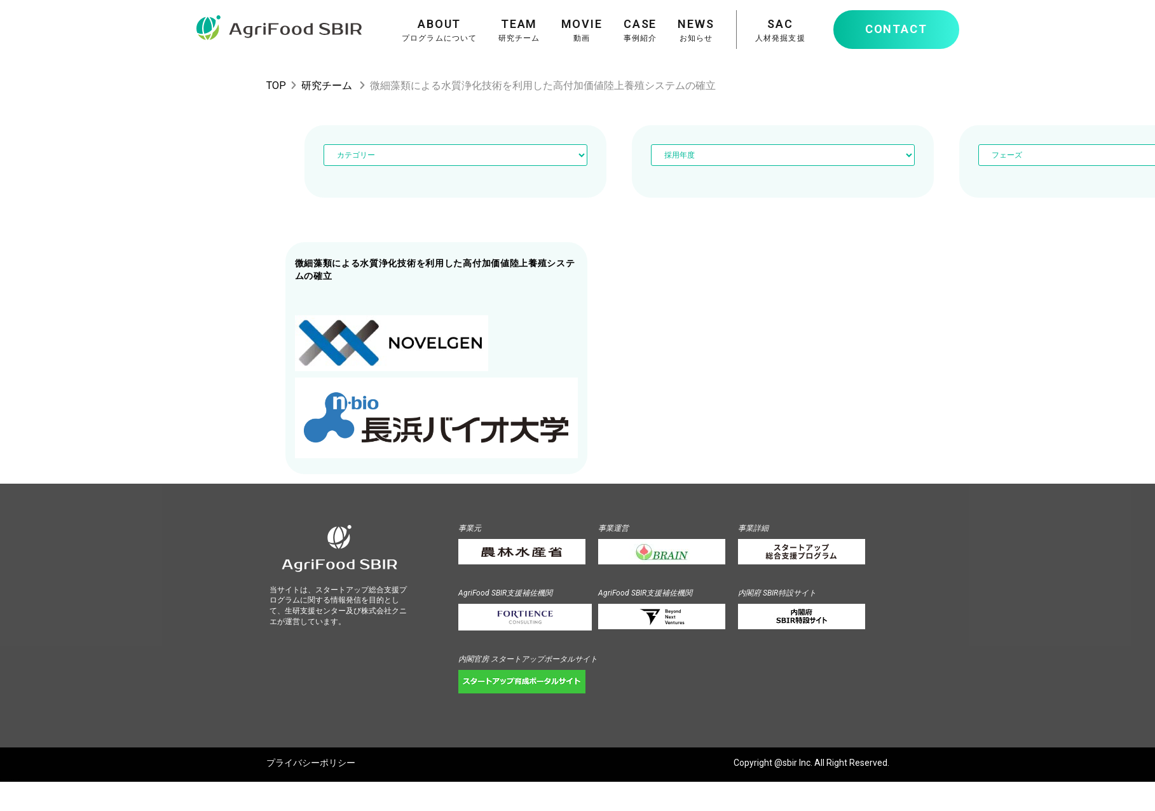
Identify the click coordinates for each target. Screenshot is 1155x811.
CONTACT (896, 29)
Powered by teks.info (10, 780)
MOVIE (582, 30)
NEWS (696, 30)
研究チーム (326, 85)
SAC (780, 30)
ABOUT (439, 30)
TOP (276, 85)
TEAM (519, 30)
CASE (640, 30)
